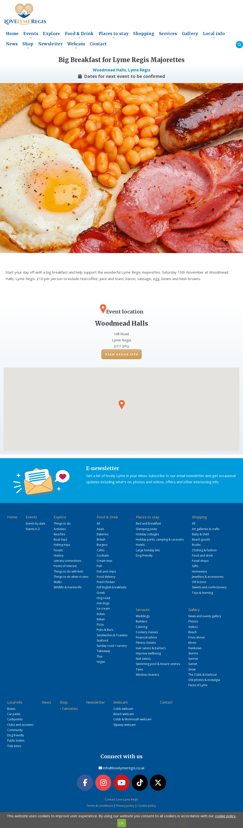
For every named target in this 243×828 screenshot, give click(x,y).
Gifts (195, 566)
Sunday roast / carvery (112, 646)
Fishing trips (62, 545)
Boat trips (60, 539)
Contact (98, 44)
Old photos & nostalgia (204, 680)
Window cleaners (147, 675)
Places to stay (114, 35)
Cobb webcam (123, 709)
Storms (193, 653)
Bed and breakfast (148, 523)
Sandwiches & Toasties (112, 635)
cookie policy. (225, 815)
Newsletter (50, 44)
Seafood (102, 640)
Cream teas (104, 561)
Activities (60, 529)
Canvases (70, 708)
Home (12, 33)
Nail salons (143, 659)
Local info (214, 35)
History (58, 555)
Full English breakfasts (111, 587)
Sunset (192, 664)
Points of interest (65, 566)
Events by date (35, 523)
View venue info (121, 354)
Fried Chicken (106, 582)
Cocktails (103, 555)
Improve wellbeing (148, 653)
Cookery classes (147, 632)
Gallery (190, 35)
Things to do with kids (68, 571)
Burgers (102, 545)
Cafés (100, 550)
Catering (141, 627)
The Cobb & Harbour (202, 675)
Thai (99, 656)
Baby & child (200, 534)
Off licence (199, 582)
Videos (193, 627)
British (101, 539)
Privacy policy (125, 806)
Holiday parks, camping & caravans (160, 539)
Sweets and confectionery (209, 587)
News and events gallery (204, 616)
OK (121, 823)
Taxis (139, 669)
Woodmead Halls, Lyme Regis (121, 70)
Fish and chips (106, 571)
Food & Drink (79, 35)
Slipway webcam (124, 725)
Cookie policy (146, 806)
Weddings (142, 616)
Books (196, 545)
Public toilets (15, 740)
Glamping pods (146, 529)
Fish (99, 566)
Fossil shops (200, 561)
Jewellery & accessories (207, 577)
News (12, 44)
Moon (192, 643)
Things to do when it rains (71, 577)
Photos (193, 621)
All (98, 523)
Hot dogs (103, 603)
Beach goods (201, 539)
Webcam (76, 45)
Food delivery (106, 577)
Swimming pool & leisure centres (158, 664)
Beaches (59, 534)
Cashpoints (14, 719)
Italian (101, 619)
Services (168, 35)
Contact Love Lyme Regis (121, 799)
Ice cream (103, 608)
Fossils (58, 550)
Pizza (100, 624)
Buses (11, 709)
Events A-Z (33, 529)
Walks (58, 582)
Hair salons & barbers (151, 648)
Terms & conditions (99, 806)
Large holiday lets (148, 550)
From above (196, 637)
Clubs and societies (20, 725)
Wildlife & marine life (68, 587)
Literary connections (67, 561)
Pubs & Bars (105, 630)
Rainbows (194, 648)
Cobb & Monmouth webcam (132, 719)
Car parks (13, 714)
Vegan (101, 662)
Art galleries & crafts (205, 529)
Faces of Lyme (197, 685)
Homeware (199, 571)
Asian (100, 529)
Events (30, 35)
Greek (101, 593)
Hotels (140, 545)
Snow (191, 669)
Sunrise (193, 659)
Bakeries (102, 534)
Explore (51, 35)
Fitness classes (146, 643)
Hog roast (103, 598)
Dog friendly (144, 555)
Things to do (62, 523)
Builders (141, 621)
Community (15, 730)
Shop (27, 45)
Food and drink (202, 555)
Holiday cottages (147, 534)
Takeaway (103, 651)
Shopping (143, 35)
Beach (192, 632)
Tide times (14, 746)
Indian (101, 614)
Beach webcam (123, 714)
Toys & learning (202, 593)
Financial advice (146, 637)
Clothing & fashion (204, 550)
